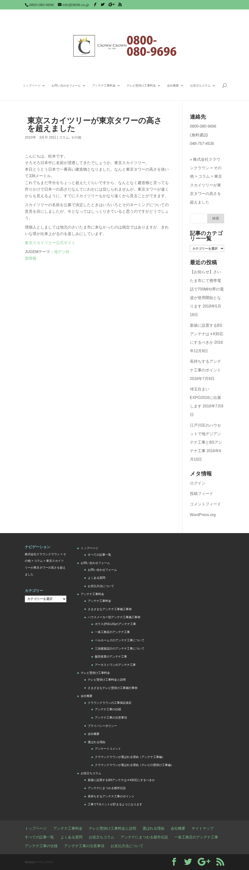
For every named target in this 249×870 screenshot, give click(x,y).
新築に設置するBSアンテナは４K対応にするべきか (207, 333)
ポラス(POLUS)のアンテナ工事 (115, 624)
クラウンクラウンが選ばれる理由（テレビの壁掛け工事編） (134, 765)
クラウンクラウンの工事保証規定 (110, 702)
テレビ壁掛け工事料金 (141, 85)
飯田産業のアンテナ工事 (111, 656)
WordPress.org (203, 515)
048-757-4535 (202, 143)
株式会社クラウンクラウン (42, 554)
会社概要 (173, 85)
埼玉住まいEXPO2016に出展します (205, 397)
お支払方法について (101, 586)
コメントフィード (205, 504)
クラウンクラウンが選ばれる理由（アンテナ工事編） (130, 757)
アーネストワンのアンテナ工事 (115, 665)
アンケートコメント (108, 748)
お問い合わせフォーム (66, 85)
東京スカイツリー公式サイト (50, 243)
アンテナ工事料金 (104, 85)
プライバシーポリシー (102, 726)
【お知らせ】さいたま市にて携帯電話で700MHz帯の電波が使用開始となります (207, 289)
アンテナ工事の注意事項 (111, 717)
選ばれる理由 (96, 742)
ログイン (197, 483)
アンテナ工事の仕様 (108, 709)
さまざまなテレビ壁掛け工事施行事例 (112, 688)
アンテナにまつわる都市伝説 (107, 788)
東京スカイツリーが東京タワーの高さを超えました (206, 189)
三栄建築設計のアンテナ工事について (119, 648)
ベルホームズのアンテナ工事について (119, 640)
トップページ (31, 85)
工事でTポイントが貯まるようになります (115, 804)
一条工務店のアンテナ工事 (112, 632)
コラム (64, 137)
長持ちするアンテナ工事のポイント (111, 796)
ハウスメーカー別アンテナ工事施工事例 (114, 617)
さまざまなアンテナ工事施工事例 (110, 609)
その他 (76, 137)
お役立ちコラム (200, 85)
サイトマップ (202, 828)
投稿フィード (201, 494)
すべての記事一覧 (99, 554)
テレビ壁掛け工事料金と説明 (107, 679)
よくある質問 (96, 578)
